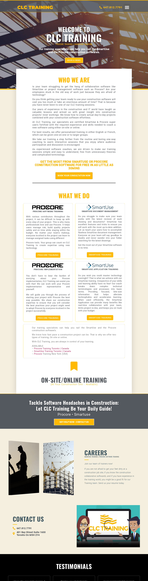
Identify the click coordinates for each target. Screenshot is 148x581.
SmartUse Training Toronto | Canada (52, 351)
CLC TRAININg (35, 7)
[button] (126, 7)
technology (38, 94)
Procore (38, 354)
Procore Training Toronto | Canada (51, 348)
